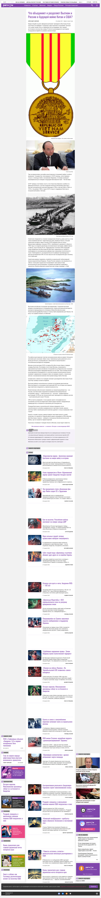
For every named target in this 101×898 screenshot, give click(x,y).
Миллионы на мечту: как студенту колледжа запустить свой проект (45, 441)
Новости (27, 5)
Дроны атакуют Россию (34, 2)
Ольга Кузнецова (68, 468)
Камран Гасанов (68, 501)
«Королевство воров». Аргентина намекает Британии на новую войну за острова (58, 457)
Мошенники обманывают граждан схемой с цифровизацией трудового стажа (48, 439)
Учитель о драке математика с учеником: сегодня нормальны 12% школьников (18, 862)
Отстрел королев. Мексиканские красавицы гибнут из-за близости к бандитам (12, 787)
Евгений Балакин (68, 548)
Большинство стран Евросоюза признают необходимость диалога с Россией (18, 803)
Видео (49, 5)
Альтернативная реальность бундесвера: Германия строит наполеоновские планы (57, 786)
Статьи (35, 5)
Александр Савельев (33, 21)
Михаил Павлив (69, 882)
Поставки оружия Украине (51, 2)
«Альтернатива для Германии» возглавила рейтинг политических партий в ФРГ (48, 435)
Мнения (42, 5)
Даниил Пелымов (68, 682)
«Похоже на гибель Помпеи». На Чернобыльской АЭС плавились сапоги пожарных (57, 670)
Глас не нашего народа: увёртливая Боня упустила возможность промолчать (12, 757)
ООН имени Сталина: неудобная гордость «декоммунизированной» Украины (57, 739)
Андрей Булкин (69, 564)
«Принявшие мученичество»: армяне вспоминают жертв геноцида (56, 756)
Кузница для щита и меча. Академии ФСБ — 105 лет (57, 584)
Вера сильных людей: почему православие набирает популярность (56, 537)
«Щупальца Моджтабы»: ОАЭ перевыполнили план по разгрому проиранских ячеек (55, 602)
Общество (15, 768)
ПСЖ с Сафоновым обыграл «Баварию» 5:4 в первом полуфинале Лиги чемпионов (13, 742)
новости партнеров (34, 448)
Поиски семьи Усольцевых (69, 2)
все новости (6, 748)
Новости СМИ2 (80, 881)
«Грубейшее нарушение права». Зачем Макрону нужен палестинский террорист (57, 652)
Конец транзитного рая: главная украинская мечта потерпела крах (12, 847)
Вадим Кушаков (68, 595)
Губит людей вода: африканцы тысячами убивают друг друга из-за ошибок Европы (57, 554)
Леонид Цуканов (68, 614)
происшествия (8, 782)
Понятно (93, 886)
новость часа (8, 736)
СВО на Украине (20, 2)
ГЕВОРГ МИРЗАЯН (7, 762)
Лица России (58, 5)
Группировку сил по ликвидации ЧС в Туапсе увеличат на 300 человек (18, 773)
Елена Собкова (69, 766)
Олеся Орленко (69, 663)
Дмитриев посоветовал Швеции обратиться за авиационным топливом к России (49, 433)
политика (6, 811)
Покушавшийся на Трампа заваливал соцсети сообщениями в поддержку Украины (56, 620)
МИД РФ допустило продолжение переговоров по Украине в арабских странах (18, 831)
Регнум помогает (71, 5)
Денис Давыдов (69, 750)
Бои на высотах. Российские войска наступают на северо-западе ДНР (55, 520)
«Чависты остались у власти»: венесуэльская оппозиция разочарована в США (57, 853)
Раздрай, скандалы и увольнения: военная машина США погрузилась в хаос (13, 817)
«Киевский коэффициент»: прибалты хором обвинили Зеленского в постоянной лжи (57, 820)
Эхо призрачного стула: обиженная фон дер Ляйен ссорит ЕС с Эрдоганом (56, 490)
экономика (7, 841)
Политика (15, 798)
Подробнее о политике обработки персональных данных (73, 886)
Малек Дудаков (69, 632)
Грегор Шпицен (69, 797)
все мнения (20, 762)
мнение (6, 753)
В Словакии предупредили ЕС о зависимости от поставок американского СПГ (48, 437)
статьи (31, 452)
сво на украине (83, 835)
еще (97, 859)
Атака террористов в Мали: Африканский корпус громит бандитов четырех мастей (57, 473)
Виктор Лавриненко (68, 832)
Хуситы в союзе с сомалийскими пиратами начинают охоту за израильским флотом (57, 721)
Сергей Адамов (69, 531)
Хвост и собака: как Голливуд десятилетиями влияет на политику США (12, 876)
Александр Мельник (67, 484)
